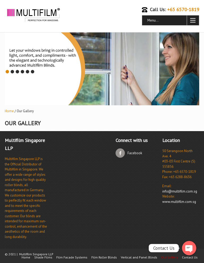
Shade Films (43, 257)
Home (9, 111)
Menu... (153, 20)
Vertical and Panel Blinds (139, 257)
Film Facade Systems (71, 257)
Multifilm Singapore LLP (36, 254)
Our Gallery (169, 257)
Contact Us (190, 257)
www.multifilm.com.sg (179, 201)
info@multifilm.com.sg (179, 191)
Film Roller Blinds (104, 257)
